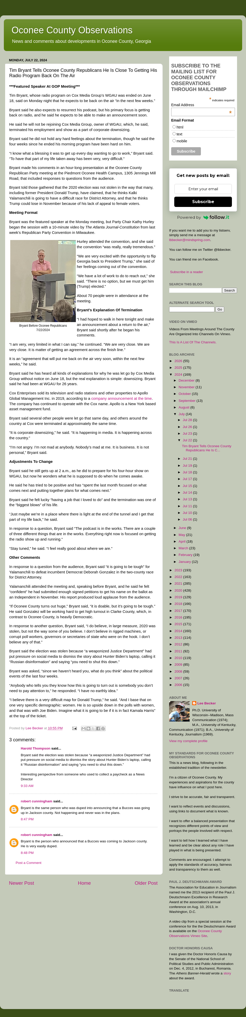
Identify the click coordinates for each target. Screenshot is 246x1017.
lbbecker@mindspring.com (189, 240)
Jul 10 (188, 513)
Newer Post (21, 883)
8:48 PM (27, 853)
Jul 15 (188, 486)
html (180, 127)
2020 (179, 590)
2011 (179, 651)
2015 (179, 624)
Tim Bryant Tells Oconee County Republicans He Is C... (206, 448)
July (182, 414)
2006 (179, 685)
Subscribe (203, 201)
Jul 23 (188, 433)
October (185, 394)
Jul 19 (188, 465)
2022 (179, 577)
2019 (179, 597)
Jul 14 (188, 492)
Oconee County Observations (72, 30)
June (183, 528)
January (185, 562)
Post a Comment (29, 863)
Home (84, 883)
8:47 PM (27, 819)
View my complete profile (188, 741)
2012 (179, 644)
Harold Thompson (35, 748)
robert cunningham (36, 801)
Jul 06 (188, 519)
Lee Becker (206, 703)
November (187, 387)
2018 (179, 604)
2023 (179, 570)
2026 (179, 361)
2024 (179, 374)
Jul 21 (188, 459)
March (184, 548)
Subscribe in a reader (186, 272)
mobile (182, 141)
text (179, 134)
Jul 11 (188, 506)
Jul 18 (188, 472)
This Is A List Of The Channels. (193, 342)
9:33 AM (27, 786)
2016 (179, 617)
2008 (179, 671)
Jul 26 (188, 427)
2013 (179, 638)
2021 (179, 583)
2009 (179, 664)
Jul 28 (188, 420)
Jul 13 (188, 499)
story (227, 973)
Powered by (203, 217)
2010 (179, 658)
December (187, 380)
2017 (179, 611)
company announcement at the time (121, 398)
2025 (179, 368)
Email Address (201, 105)
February (186, 555)
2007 (179, 678)
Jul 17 (188, 479)
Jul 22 (188, 440)
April (183, 541)
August (184, 407)
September (188, 401)
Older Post (146, 883)
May (182, 535)
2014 (179, 631)
